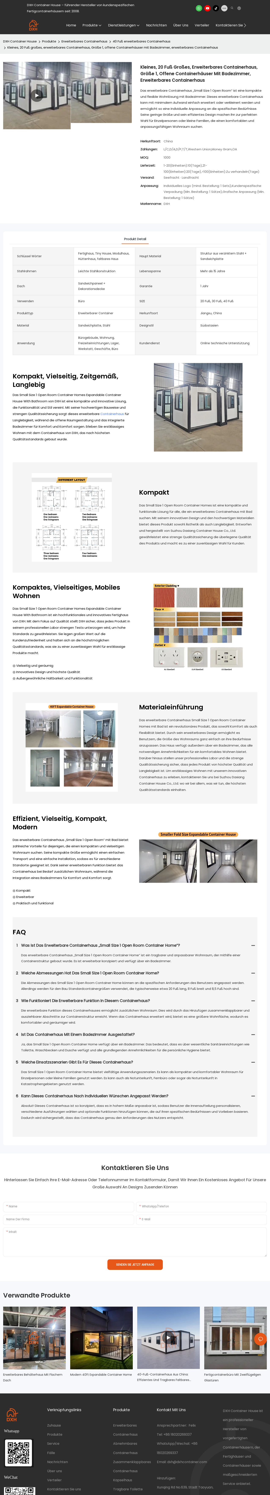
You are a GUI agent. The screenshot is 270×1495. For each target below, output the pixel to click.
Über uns (54, 1471)
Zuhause (54, 1425)
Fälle (51, 1452)
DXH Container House (20, 41)
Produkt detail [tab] (135, 239)
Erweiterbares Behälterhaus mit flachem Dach (32, 1377)
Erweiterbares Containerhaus (84, 41)
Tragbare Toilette (128, 1489)
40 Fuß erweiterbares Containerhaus (141, 41)
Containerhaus (112, 414)
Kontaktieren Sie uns (64, 1489)
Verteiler (54, 1480)
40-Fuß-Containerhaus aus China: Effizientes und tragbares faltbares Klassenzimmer (163, 1377)
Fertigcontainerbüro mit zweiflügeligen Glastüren (232, 1377)
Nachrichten (57, 1462)
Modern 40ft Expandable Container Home (101, 1375)
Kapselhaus (122, 1480)
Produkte (49, 41)
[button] (245, 25)
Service (53, 1443)
